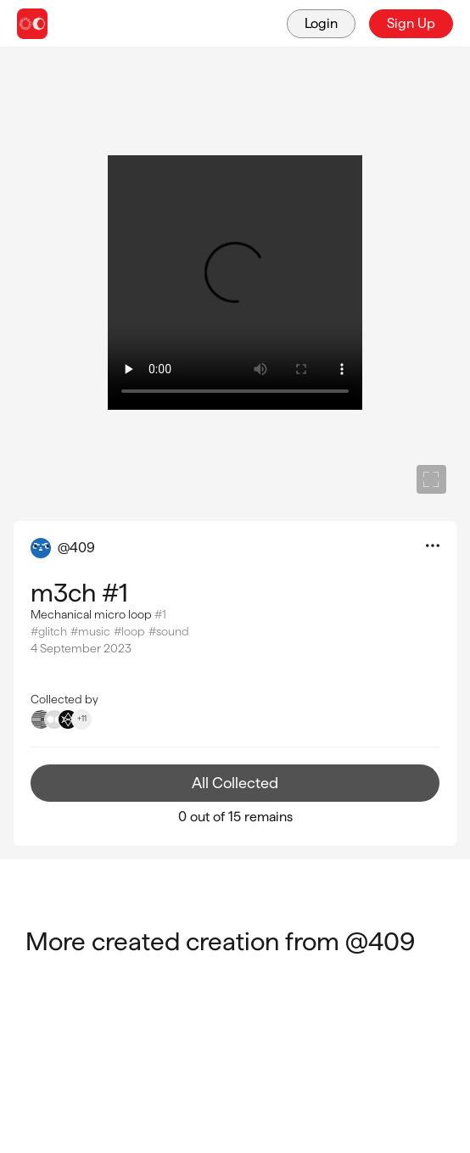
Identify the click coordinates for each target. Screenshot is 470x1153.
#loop (129, 631)
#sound (168, 631)
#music (90, 631)
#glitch (49, 631)
